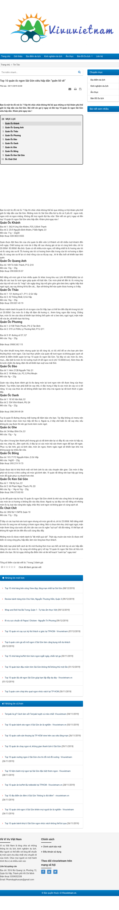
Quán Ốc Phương (13, 135)
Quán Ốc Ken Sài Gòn (15, 155)
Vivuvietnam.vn (69, 893)
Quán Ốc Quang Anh (14, 127)
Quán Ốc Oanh (11, 143)
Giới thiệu (16, 56)
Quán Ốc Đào (11, 139)
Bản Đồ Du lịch (75, 56)
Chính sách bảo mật (51, 846)
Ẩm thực (63, 56)
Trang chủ (5, 56)
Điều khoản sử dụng (51, 852)
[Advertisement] (41, 188)
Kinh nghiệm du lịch (48, 56)
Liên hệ (90, 56)
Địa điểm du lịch (29, 56)
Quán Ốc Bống (11, 151)
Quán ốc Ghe (11, 147)
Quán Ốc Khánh (12, 123)
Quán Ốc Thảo (11, 131)
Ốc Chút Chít (11, 159)
